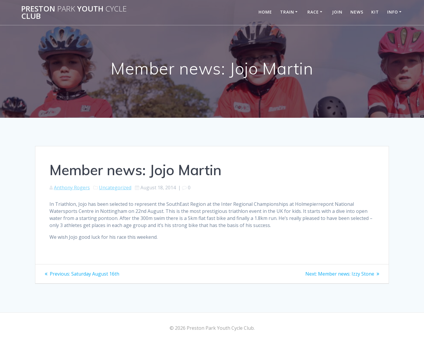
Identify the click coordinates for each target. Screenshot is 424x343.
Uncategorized (115, 187)
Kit (375, 12)
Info (392, 12)
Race (313, 12)
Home (265, 12)
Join (337, 12)
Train (287, 12)
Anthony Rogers (72, 187)
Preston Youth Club (74, 12)
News (356, 12)
